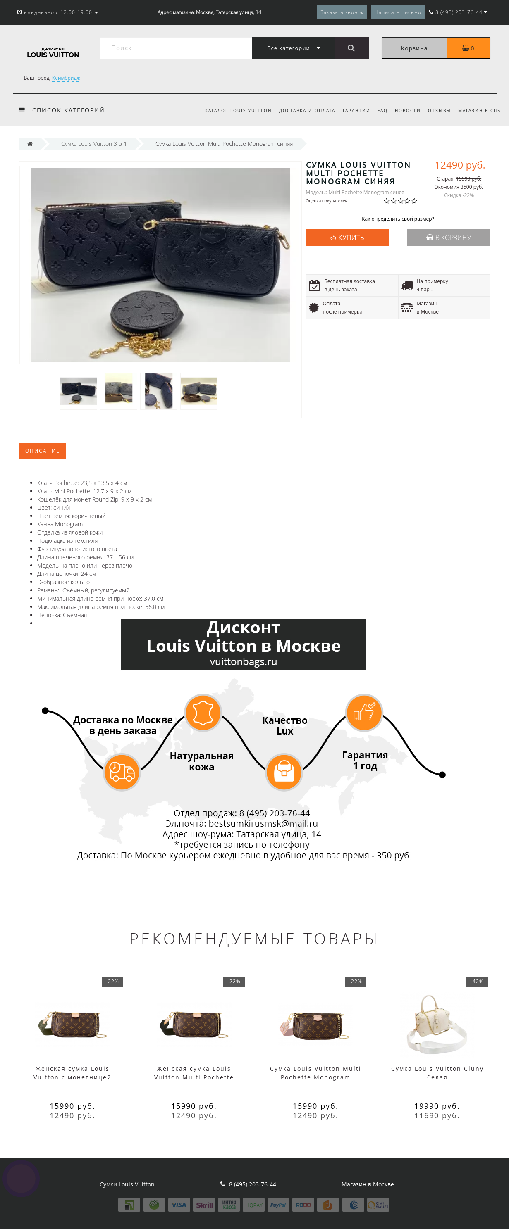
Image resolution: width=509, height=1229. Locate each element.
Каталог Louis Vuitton (238, 110)
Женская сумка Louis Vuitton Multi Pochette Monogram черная (194, 1077)
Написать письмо (398, 12)
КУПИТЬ (351, 237)
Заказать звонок (342, 12)
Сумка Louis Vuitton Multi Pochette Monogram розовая (315, 1077)
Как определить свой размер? (398, 219)
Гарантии (356, 110)
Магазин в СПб (479, 110)
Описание (42, 450)
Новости (408, 110)
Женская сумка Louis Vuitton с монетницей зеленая (72, 1077)
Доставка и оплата (307, 110)
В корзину (448, 237)
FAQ (383, 110)
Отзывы (439, 110)
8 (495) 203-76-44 (252, 1184)
